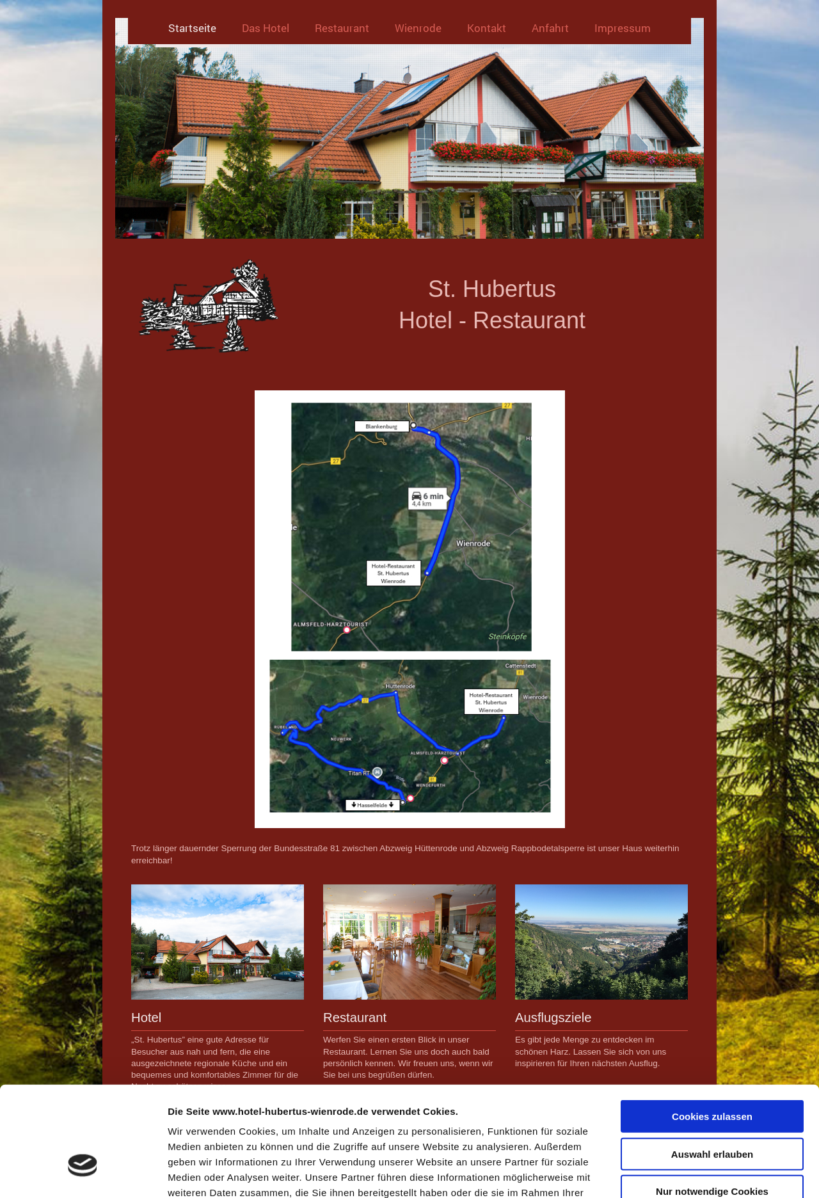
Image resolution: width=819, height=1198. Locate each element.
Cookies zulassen (712, 1029)
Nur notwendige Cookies (712, 1104)
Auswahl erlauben (712, 1067)
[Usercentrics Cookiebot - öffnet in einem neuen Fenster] (83, 1173)
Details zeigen (680, 1172)
